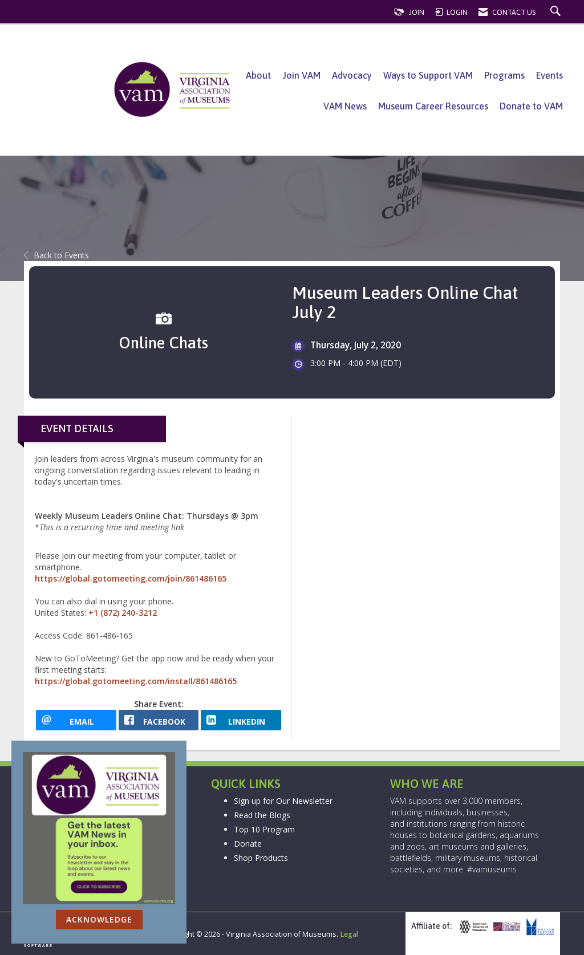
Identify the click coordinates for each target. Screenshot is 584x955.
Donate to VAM (531, 106)
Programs (504, 75)
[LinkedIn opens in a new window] (241, 720)
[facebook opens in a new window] (159, 720)
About (258, 75)
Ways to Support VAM (428, 75)
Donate (248, 843)
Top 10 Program (264, 829)
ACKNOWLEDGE (99, 919)
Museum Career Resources (433, 106)
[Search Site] (556, 12)
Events (549, 75)
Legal (349, 934)
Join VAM (301, 75)
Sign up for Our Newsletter (283, 800)
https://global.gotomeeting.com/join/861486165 (130, 578)
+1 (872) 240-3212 (122, 612)
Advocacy (352, 75)
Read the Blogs (262, 815)
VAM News (345, 106)
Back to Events (56, 255)
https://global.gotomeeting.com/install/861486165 (136, 681)
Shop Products (261, 857)
